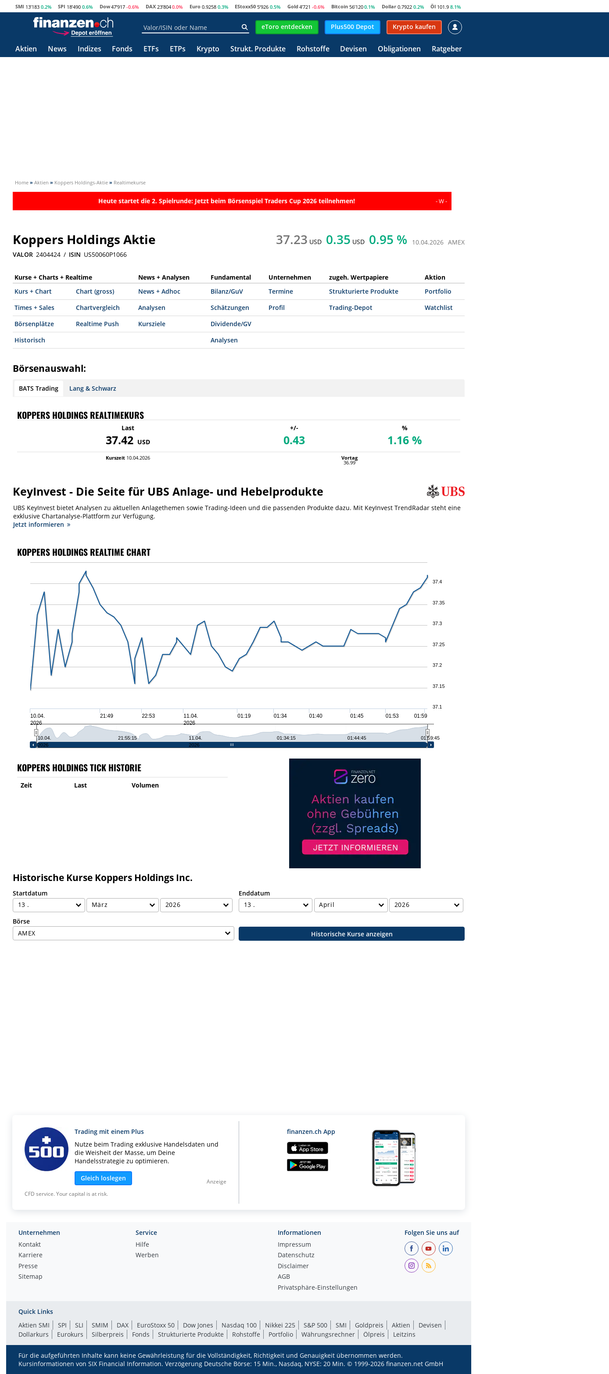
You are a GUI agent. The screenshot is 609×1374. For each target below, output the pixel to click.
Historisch (29, 340)
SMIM (100, 1325)
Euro (195, 6)
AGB (284, 1276)
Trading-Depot (351, 307)
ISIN (75, 255)
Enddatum (254, 893)
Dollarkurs (33, 1334)
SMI (19, 6)
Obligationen (399, 49)
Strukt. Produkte (258, 49)
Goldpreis (369, 1325)
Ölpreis (374, 1334)
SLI (79, 1325)
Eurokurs (70, 1334)
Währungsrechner (328, 1334)
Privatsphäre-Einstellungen (318, 1287)
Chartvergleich (98, 307)
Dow (105, 6)
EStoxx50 (245, 6)
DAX (151, 6)
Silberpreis (108, 1334)
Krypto (208, 49)
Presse (28, 1266)
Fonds (122, 49)
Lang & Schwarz (92, 388)
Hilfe (142, 1244)
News (57, 49)
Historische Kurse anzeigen (352, 934)
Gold (292, 6)
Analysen (151, 307)
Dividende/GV (231, 324)
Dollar (389, 6)
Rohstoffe (313, 49)
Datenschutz (296, 1255)
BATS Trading (38, 388)
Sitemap (30, 1276)
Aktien (26, 49)
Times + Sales (34, 307)
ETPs (178, 49)
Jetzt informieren (41, 524)
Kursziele (151, 324)
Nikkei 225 (280, 1325)
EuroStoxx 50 (156, 1325)
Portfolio (438, 291)
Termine (281, 291)
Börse (21, 921)
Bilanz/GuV (227, 291)
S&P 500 (315, 1325)
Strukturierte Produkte (363, 291)
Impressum (294, 1244)
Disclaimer (293, 1266)
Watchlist (439, 307)
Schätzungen (230, 307)
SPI (61, 6)
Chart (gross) (95, 291)
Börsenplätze (34, 324)
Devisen (353, 49)
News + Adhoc (159, 291)
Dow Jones (198, 1325)
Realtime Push (97, 324)
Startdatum (30, 893)
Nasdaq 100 (239, 1325)
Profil (277, 307)
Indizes (89, 49)
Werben (147, 1255)
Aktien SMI (34, 1325)
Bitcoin (339, 6)
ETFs (151, 49)
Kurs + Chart (33, 291)
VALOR (23, 255)
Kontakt (29, 1244)
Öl (433, 6)
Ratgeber (447, 49)
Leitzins (404, 1334)
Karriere (30, 1255)
